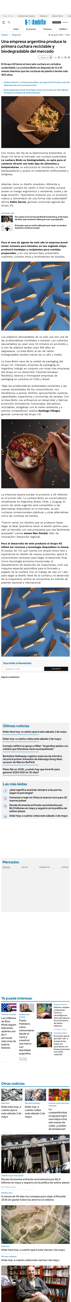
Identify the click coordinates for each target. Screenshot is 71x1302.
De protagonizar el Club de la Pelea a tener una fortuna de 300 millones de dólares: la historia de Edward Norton (36, 91)
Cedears (64, 867)
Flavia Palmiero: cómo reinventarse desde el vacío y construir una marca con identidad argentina (26, 1037)
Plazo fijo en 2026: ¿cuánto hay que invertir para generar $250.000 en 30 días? (31, 771)
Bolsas (25, 867)
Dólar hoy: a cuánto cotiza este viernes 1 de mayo (30, 1260)
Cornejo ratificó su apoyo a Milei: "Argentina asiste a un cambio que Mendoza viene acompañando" (35, 747)
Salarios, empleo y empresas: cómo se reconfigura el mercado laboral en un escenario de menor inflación (61, 1016)
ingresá (65, 22)
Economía (31, 29)
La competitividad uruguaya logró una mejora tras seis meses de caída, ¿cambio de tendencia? (58, 1119)
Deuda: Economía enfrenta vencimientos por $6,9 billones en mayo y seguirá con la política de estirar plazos (38, 808)
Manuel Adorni (57, 16)
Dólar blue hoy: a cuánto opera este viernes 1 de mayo (33, 1249)
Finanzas (47, 29)
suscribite (56, 22)
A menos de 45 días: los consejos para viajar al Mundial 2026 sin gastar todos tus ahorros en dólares (33, 1198)
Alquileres (43, 16)
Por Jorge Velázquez (23, 1059)
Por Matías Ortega (60, 1029)
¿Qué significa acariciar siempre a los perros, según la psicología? (35, 791)
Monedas (6, 867)
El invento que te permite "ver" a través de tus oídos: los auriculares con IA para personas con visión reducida (62, 1045)
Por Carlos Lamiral (8, 1187)
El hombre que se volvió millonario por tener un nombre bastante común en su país (41, 226)
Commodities (44, 867)
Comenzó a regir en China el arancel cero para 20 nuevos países (38, 799)
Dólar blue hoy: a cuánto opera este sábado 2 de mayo (35, 731)
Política (62, 29)
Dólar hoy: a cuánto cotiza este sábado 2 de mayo (32, 738)
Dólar (16, 29)
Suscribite (56, 669)
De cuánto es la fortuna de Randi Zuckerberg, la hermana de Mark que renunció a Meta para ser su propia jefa (41, 218)
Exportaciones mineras (26, 16)
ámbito (4, 35)
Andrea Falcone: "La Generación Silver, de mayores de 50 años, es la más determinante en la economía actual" (37, 83)
